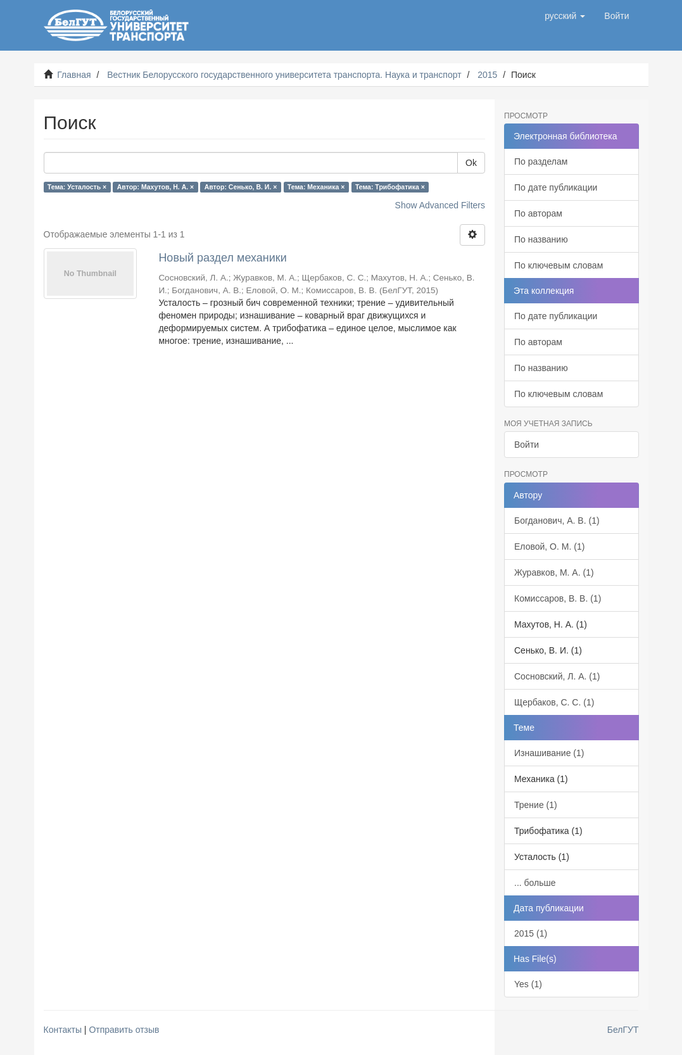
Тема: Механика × (316, 187)
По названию (541, 239)
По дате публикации (555, 187)
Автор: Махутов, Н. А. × (155, 187)
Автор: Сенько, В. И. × (241, 187)
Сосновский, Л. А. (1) (557, 676)
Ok (471, 163)
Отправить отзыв (124, 1030)
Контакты (63, 1030)
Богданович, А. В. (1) (557, 520)
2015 (487, 75)
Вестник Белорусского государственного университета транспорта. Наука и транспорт (284, 75)
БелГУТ (623, 1030)
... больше (535, 883)
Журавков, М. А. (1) (554, 572)
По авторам (538, 213)
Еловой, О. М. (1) (549, 546)
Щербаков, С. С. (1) (554, 702)
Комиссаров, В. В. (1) (557, 598)
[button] (565, 16)
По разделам (540, 161)
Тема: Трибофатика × (390, 187)
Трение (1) (535, 805)
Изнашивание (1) (549, 753)
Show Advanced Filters (440, 205)
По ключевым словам (558, 265)
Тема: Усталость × (76, 187)
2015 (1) (530, 933)
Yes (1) (528, 984)
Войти (526, 444)
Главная (74, 75)
